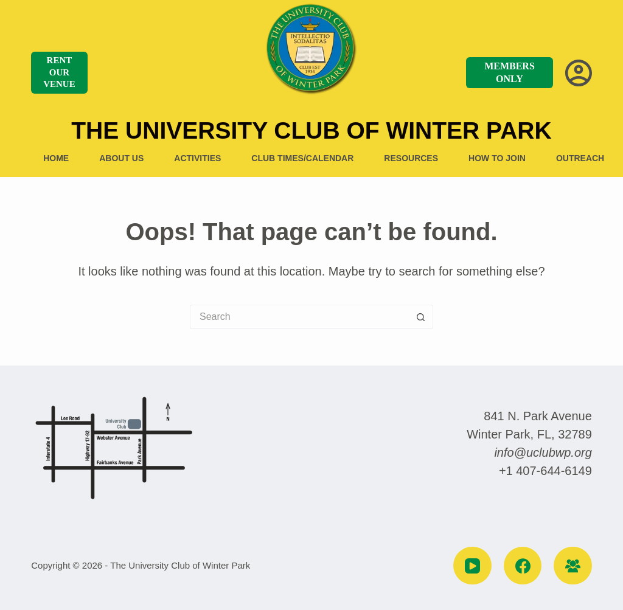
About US (121, 158)
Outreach (580, 158)
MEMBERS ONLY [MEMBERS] (509, 72)
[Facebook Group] (573, 566)
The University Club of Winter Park (311, 130)
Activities (197, 158)
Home (56, 158)
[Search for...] (299, 317)
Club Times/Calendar (302, 158)
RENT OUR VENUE (59, 72)
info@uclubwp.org (542, 452)
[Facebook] (523, 566)
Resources (411, 158)
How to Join (497, 158)
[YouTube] (472, 566)
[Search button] (421, 317)
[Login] (578, 73)
